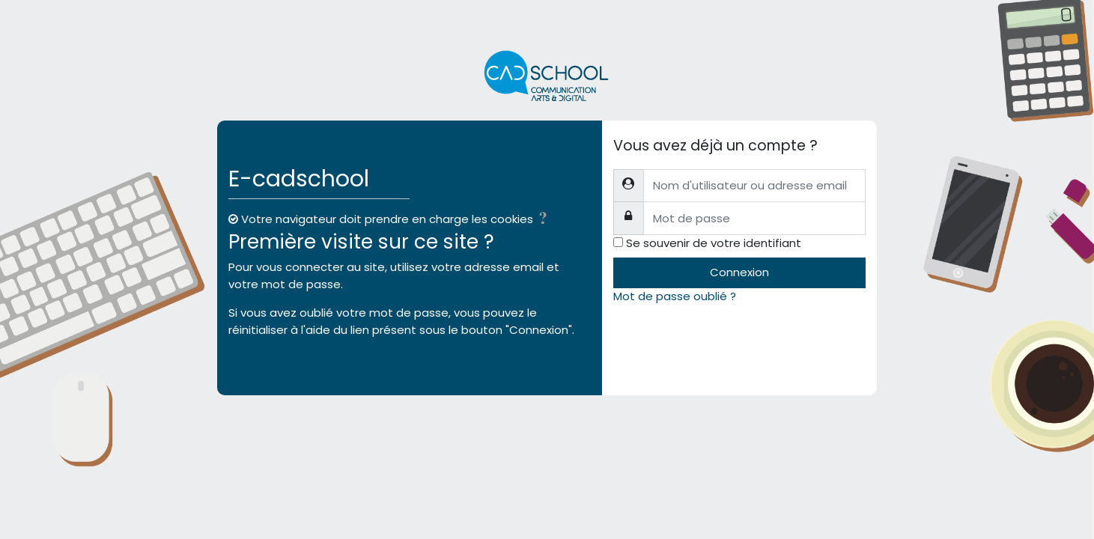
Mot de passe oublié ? (674, 296)
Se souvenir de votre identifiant (713, 243)
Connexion (739, 272)
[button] (546, 220)
